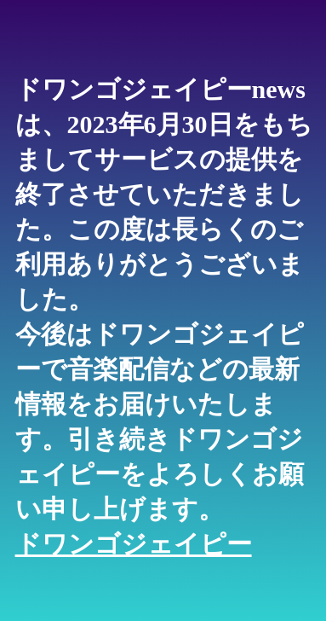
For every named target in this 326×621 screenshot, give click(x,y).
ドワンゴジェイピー (133, 544)
